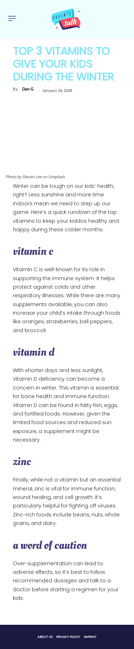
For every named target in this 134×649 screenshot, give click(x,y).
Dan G (28, 89)
